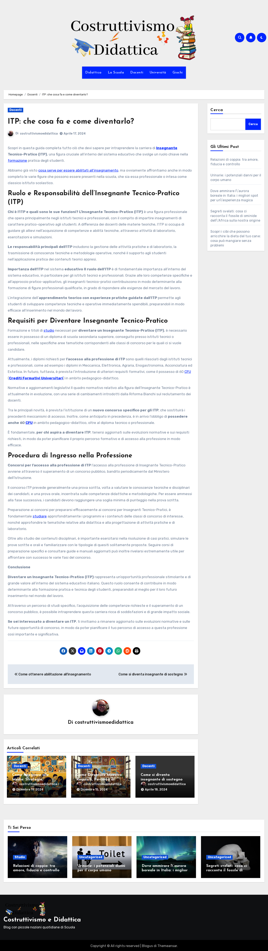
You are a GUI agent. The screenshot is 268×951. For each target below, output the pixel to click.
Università (158, 72)
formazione (17, 160)
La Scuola (116, 72)
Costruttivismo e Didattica (42, 918)
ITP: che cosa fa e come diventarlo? (74, 122)
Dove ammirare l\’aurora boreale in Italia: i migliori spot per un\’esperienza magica (234, 195)
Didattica (93, 72)
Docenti (136, 72)
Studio (20, 856)
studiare (40, 516)
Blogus (147, 945)
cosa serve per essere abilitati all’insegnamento (78, 170)
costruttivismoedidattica (39, 133)
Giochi (178, 72)
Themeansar (167, 945)
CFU (187, 372)
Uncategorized (90, 856)
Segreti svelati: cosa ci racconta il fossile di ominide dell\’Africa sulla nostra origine (235, 215)
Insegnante (166, 148)
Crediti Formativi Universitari (36, 378)
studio (49, 330)
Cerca (216, 110)
